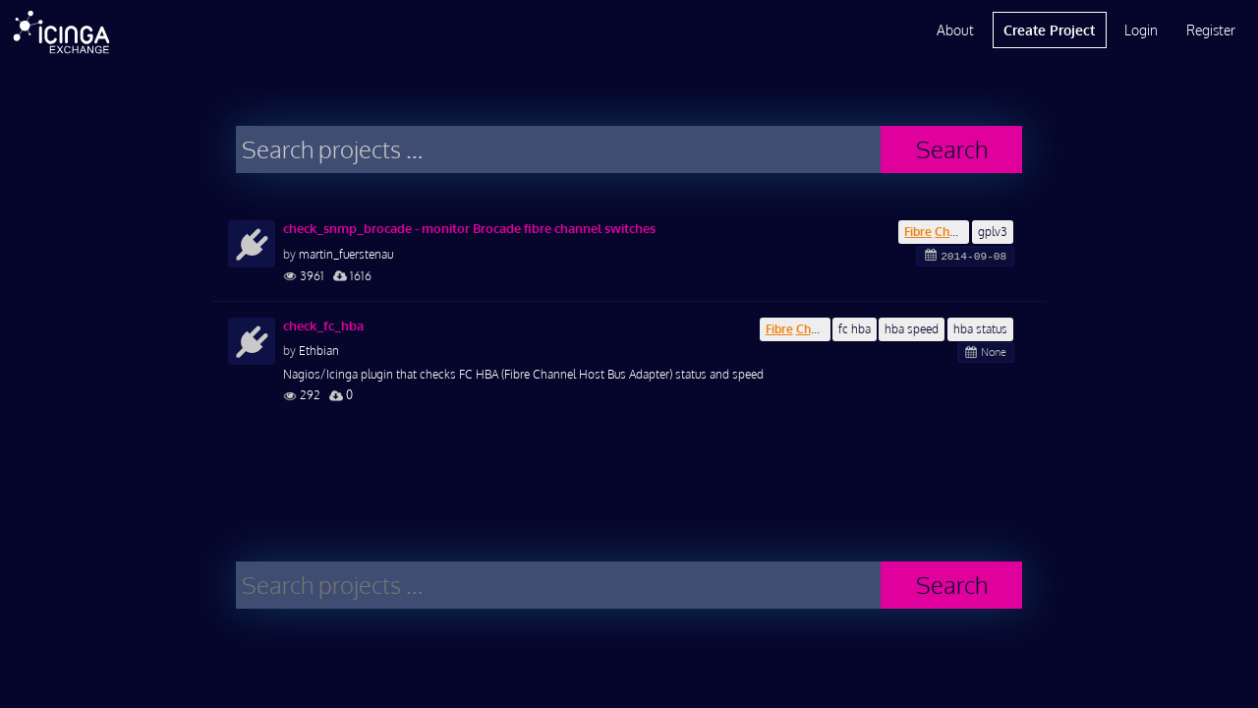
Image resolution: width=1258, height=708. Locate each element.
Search (952, 149)
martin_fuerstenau (346, 254)
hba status (980, 329)
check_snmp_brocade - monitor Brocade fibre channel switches (469, 228)
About (955, 30)
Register (1210, 30)
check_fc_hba (323, 325)
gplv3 (992, 231)
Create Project (1049, 30)
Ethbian (319, 350)
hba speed (912, 329)
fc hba (854, 329)
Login (1141, 30)
